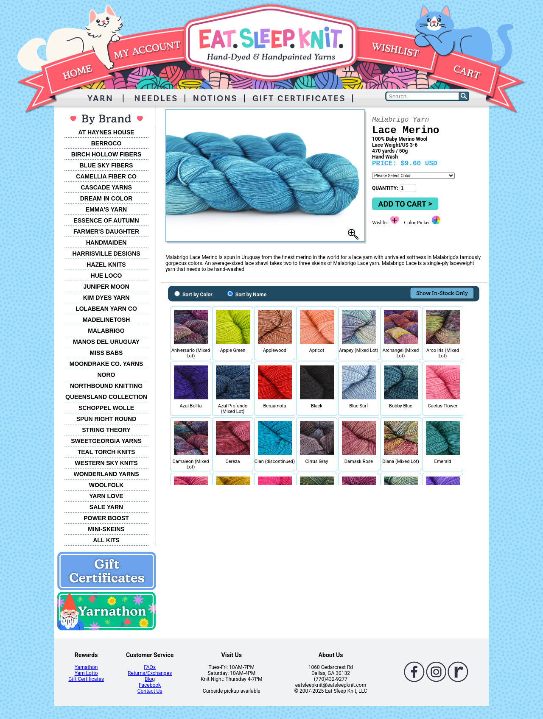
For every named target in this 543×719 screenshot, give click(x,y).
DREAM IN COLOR (106, 198)
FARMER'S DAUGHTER (106, 231)
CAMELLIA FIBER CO (106, 176)
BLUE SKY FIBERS (106, 165)
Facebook (150, 685)
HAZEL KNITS (106, 264)
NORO (106, 374)
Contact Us (149, 691)
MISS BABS (106, 352)
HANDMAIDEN (106, 242)
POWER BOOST (106, 518)
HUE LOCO (106, 275)
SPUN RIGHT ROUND (106, 418)
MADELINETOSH (106, 319)
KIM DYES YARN (106, 297)
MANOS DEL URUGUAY (106, 341)
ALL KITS (106, 540)
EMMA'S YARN (106, 209)
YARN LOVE (106, 496)
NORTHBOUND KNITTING (106, 385)
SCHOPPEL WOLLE (106, 407)
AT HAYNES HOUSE (106, 132)
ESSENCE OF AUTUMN (106, 220)
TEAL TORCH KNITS (106, 452)
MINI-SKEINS (106, 529)
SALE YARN (106, 507)
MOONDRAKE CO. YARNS (106, 363)
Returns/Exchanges (150, 673)
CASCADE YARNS (106, 187)
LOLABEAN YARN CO (106, 308)
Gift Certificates (86, 679)
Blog (150, 679)
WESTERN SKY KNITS (106, 463)
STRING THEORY (106, 429)
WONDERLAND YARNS (106, 474)
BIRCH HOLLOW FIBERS (106, 154)
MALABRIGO (106, 330)
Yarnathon (86, 667)
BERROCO (106, 143)
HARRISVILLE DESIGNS (106, 253)
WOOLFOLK (106, 485)
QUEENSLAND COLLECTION (106, 396)
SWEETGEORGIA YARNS (106, 441)
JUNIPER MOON (106, 286)
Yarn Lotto (86, 673)
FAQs (150, 667)
